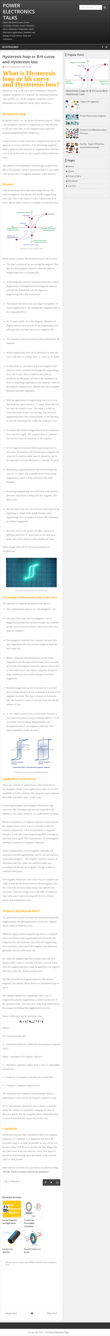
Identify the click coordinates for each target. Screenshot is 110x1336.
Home (71, 166)
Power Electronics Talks (59, 1332)
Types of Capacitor (89, 101)
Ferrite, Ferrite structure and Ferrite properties (26, 1171)
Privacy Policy (74, 176)
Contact (72, 185)
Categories (10, 47)
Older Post (52, 1313)
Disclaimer (73, 181)
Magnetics (16, 67)
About (71, 171)
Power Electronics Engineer (93, 115)
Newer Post (11, 1313)
